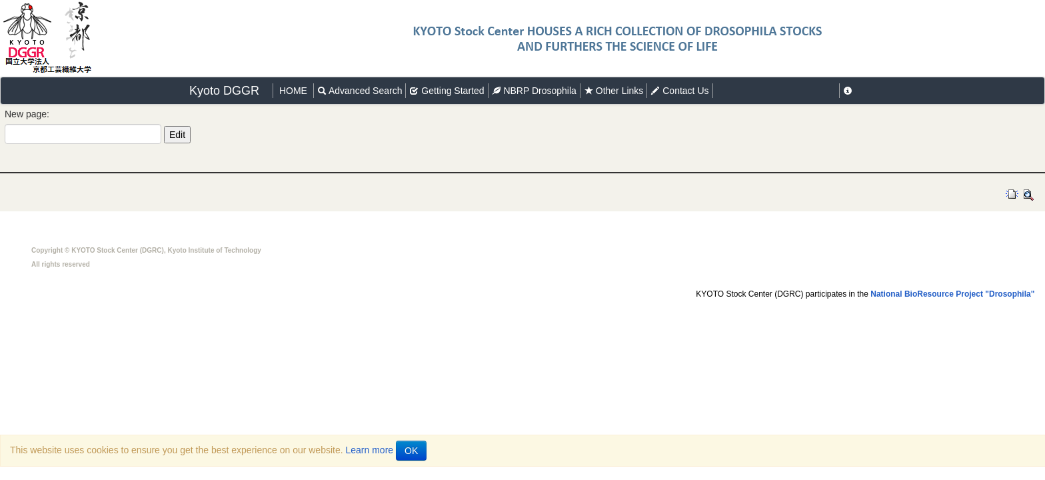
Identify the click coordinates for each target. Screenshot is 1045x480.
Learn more (370, 450)
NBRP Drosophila (534, 90)
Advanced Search (360, 90)
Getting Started (446, 90)
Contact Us (679, 90)
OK (411, 450)
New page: (27, 114)
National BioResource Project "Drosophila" (952, 294)
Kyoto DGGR (224, 90)
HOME (293, 90)
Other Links (613, 90)
